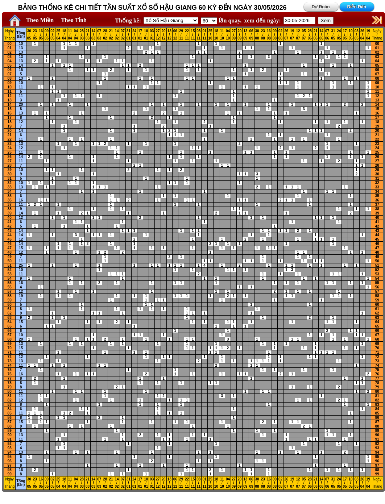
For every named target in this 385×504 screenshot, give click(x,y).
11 (21, 87)
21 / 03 (88, 34)
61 (10, 309)
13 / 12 (169, 34)
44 (10, 235)
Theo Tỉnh (74, 20)
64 (10, 322)
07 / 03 (99, 34)
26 (10, 157)
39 (10, 213)
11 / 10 (222, 34)
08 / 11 (198, 34)
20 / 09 (239, 34)
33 (10, 187)
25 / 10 (210, 34)
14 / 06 (321, 34)
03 (10, 57)
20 (21, 105)
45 (10, 239)
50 (10, 261)
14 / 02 (117, 34)
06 (10, 70)
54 (10, 278)
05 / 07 (304, 34)
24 (10, 148)
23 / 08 (263, 34)
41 (10, 222)
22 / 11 (187, 34)
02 (10, 52)
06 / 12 (175, 34)
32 (10, 183)
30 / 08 (257, 34)
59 (10, 300)
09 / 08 (275, 34)
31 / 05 (333, 34)
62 (10, 313)
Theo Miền (40, 20)
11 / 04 (70, 34)
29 (10, 170)
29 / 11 (181, 34)
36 (10, 200)
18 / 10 (216, 34)
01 (10, 48)
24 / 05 (339, 34)
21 (10, 135)
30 (10, 174)
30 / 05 (29, 34)
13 (21, 48)
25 (10, 152)
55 (10, 283)
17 (10, 118)
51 (10, 265)
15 (21, 70)
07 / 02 (123, 34)
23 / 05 (35, 34)
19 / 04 (368, 34)
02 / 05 (52, 34)
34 (10, 191)
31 (10, 178)
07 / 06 (327, 34)
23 (10, 144)
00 (10, 44)
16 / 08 (269, 34)
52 (10, 270)
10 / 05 (351, 34)
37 (10, 205)
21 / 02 (111, 34)
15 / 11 (193, 34)
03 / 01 (152, 34)
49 (10, 257)
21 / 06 (316, 34)
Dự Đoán (321, 6)
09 (10, 83)
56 (10, 287)
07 (10, 74)
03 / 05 (357, 34)
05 (10, 65)
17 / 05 (345, 34)
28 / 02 (105, 34)
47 (10, 248)
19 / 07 (292, 34)
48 (10, 252)
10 (21, 44)
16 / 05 (41, 34)
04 (10, 61)
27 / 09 (234, 34)
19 (10, 126)
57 (10, 291)
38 (10, 209)
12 (10, 96)
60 (10, 305)
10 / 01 (146, 34)
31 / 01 (129, 34)
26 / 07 (286, 34)
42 (10, 226)
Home (13, 20)
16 (10, 113)
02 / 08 (280, 34)
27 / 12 (158, 34)
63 (10, 318)
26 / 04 (362, 34)
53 (10, 274)
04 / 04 (76, 34)
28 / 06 (310, 34)
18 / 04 (64, 34)
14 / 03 (93, 34)
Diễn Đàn (356, 6)
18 (10, 122)
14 (21, 65)
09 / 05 (47, 34)
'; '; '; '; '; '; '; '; (209, 20)
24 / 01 (134, 34)
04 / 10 (228, 34)
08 (10, 78)
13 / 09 (245, 34)
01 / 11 (204, 34)
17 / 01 (140, 34)
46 (10, 244)
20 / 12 (164, 34)
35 (10, 196)
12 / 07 (298, 34)
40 (10, 218)
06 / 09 (251, 34)
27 (10, 161)
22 (10, 139)
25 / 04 (58, 34)
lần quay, (221, 20)
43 (10, 231)
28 (10, 165)
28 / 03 (82, 34)
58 (10, 296)
